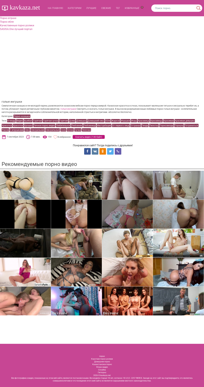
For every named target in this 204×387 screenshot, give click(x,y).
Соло (63, 130)
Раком (5, 130)
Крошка (28, 125)
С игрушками (17, 130)
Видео (19, 120)
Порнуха (179, 125)
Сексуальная (37, 130)
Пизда (145, 125)
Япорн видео (102, 367)
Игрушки (125, 120)
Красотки (18, 125)
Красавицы (156, 120)
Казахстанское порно (102, 364)
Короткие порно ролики (102, 359)
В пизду (11, 120)
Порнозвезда (166, 125)
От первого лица (120, 125)
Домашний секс (95, 120)
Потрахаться (191, 125)
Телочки (86, 130)
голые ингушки (68, 109)
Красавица (143, 120)
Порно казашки (22, 116)
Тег (118, 8)
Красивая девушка (185, 120)
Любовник (76, 125)
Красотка (7, 125)
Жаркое (115, 120)
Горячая (37, 120)
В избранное (64, 137)
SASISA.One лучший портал (16, 29)
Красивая (169, 120)
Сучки (78, 130)
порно (102, 356)
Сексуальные (53, 130)
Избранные (134, 8)
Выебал (28, 120)
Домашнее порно (102, 362)
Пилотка (153, 125)
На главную (55, 8)
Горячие (63, 120)
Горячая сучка (50, 120)
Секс (27, 130)
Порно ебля (7, 21)
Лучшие (91, 8)
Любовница (90, 125)
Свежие (106, 8)
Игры (134, 120)
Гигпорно (102, 372)
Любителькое (63, 125)
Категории (74, 8)
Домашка (81, 120)
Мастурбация (104, 125)
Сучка (70, 130)
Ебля (107, 120)
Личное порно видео (44, 125)
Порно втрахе (8, 18)
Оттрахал (136, 125)
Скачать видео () (88, 137)
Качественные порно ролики (17, 25)
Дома (72, 120)
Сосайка (102, 370)
